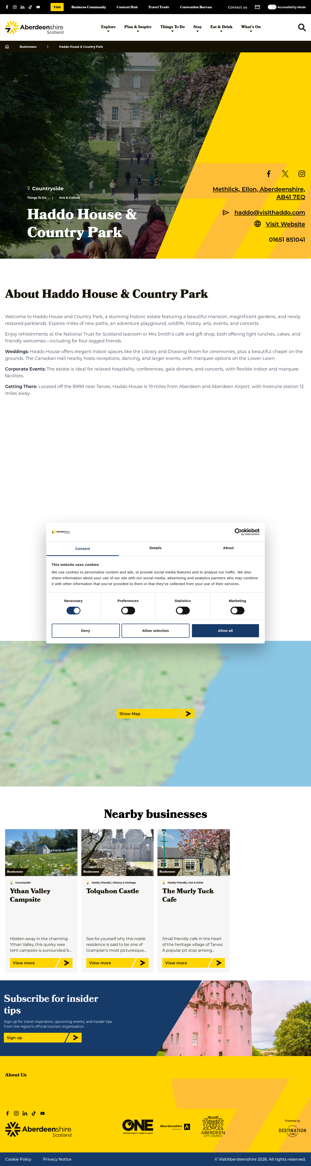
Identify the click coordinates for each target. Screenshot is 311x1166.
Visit (57, 7)
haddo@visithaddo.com (269, 212)
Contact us (237, 7)
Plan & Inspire (138, 28)
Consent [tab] (82, 548)
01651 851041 (287, 239)
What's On (251, 28)
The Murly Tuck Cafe (188, 896)
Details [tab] (155, 548)
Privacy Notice (57, 1159)
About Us (15, 1075)
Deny (85, 630)
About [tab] (228, 548)
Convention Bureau (196, 7)
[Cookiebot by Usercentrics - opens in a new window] (238, 532)
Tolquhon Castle (112, 892)
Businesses (28, 47)
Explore (108, 28)
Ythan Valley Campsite (30, 896)
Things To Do (172, 28)
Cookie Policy (18, 1159)
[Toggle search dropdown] (302, 27)
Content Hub (127, 7)
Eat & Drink (221, 28)
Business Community (88, 7)
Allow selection (155, 630)
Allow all (225, 630)
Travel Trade (158, 7)
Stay (197, 28)
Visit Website (285, 224)
